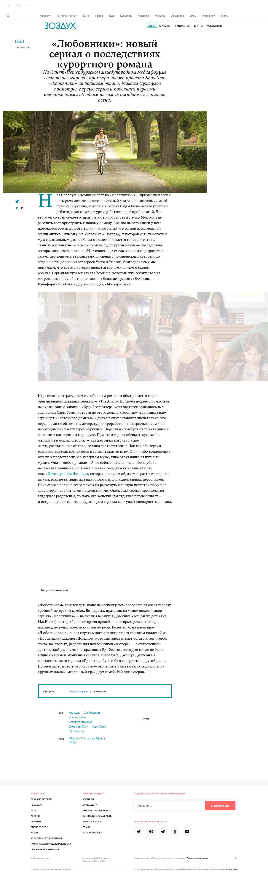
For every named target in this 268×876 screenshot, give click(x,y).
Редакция (36, 804)
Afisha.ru (88, 799)
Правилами (231, 869)
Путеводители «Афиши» (97, 815)
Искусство (214, 25)
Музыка (164, 25)
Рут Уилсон (76, 731)
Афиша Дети (89, 804)
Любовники (92, 713)
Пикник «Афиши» (92, 832)
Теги (33, 810)
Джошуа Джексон (80, 722)
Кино (152, 25)
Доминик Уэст (78, 726)
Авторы (35, 815)
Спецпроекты (39, 827)
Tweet (145, 719)
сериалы (74, 713)
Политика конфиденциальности (51, 843)
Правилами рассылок (197, 858)
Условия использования (46, 838)
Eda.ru (86, 827)
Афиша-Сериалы (92, 821)
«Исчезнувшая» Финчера (67, 474)
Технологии (182, 25)
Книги (198, 25)
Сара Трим (99, 726)
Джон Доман (77, 717)
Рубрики (36, 821)
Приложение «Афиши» (96, 810)
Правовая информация (45, 849)
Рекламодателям (41, 799)
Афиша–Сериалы (79, 691)
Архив (34, 832)
